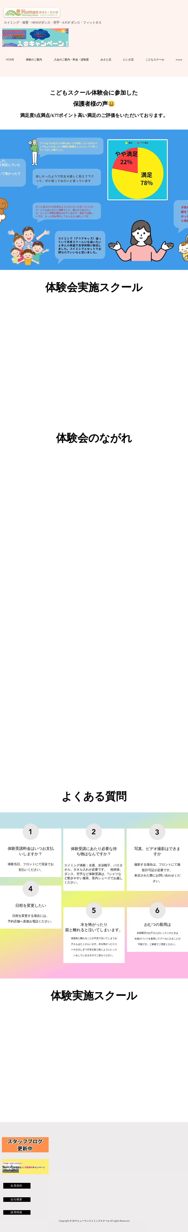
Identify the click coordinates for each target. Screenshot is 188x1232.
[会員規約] (17, 1186)
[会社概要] (17, 1199)
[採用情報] (17, 1212)
